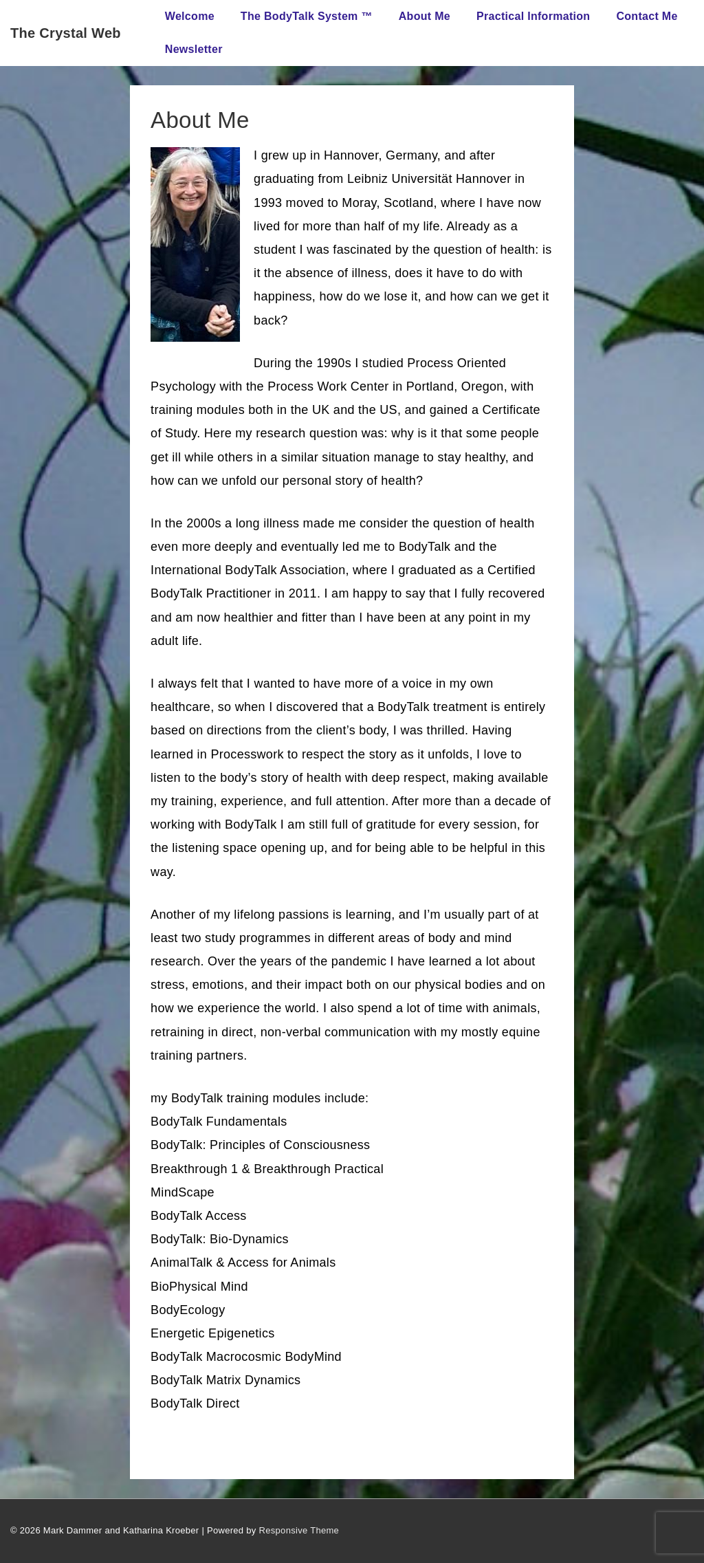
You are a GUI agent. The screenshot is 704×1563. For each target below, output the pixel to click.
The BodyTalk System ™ (307, 16)
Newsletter (194, 49)
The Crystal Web (65, 33)
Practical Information (533, 16)
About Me (424, 16)
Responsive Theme (299, 1530)
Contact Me (646, 16)
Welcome (189, 16)
